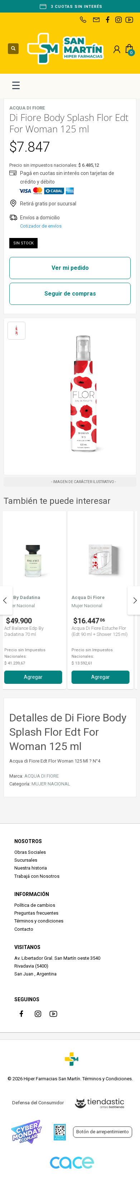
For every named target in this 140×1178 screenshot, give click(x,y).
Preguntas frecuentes (36, 913)
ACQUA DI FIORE (41, 776)
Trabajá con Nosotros (36, 876)
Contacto (23, 929)
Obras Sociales (30, 852)
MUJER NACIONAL (51, 784)
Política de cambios (34, 905)
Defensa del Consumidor (38, 1102)
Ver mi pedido (70, 267)
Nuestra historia (30, 868)
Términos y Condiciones (107, 1078)
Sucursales (25, 860)
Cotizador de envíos (41, 226)
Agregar (36, 677)
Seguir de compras (70, 293)
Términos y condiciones (38, 921)
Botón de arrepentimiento (102, 1131)
